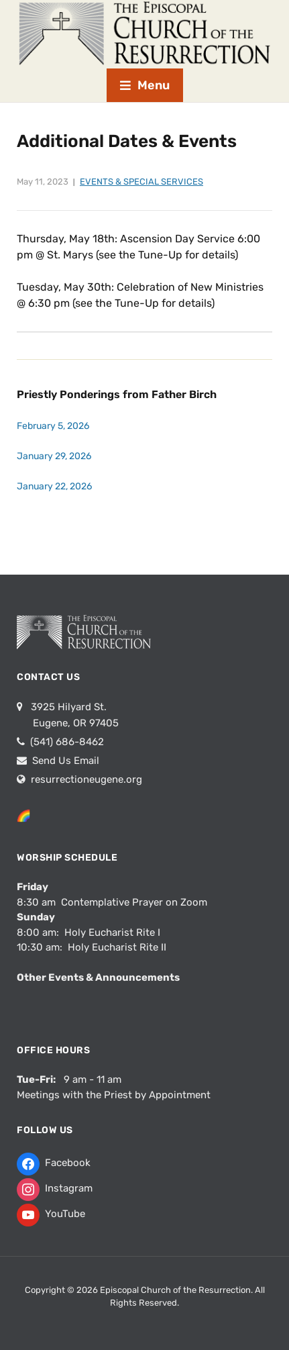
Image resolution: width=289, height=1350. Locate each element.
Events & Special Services (141, 182)
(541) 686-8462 (65, 742)
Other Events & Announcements (98, 977)
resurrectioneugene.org (86, 779)
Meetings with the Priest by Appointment (114, 1095)
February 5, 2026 (53, 426)
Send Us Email (64, 761)
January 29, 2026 (54, 456)
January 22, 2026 (54, 486)
